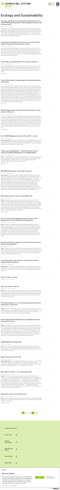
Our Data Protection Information (8, 485)
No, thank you (50, 477)
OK (39, 477)
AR (53, 4)
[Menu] (57, 4)
